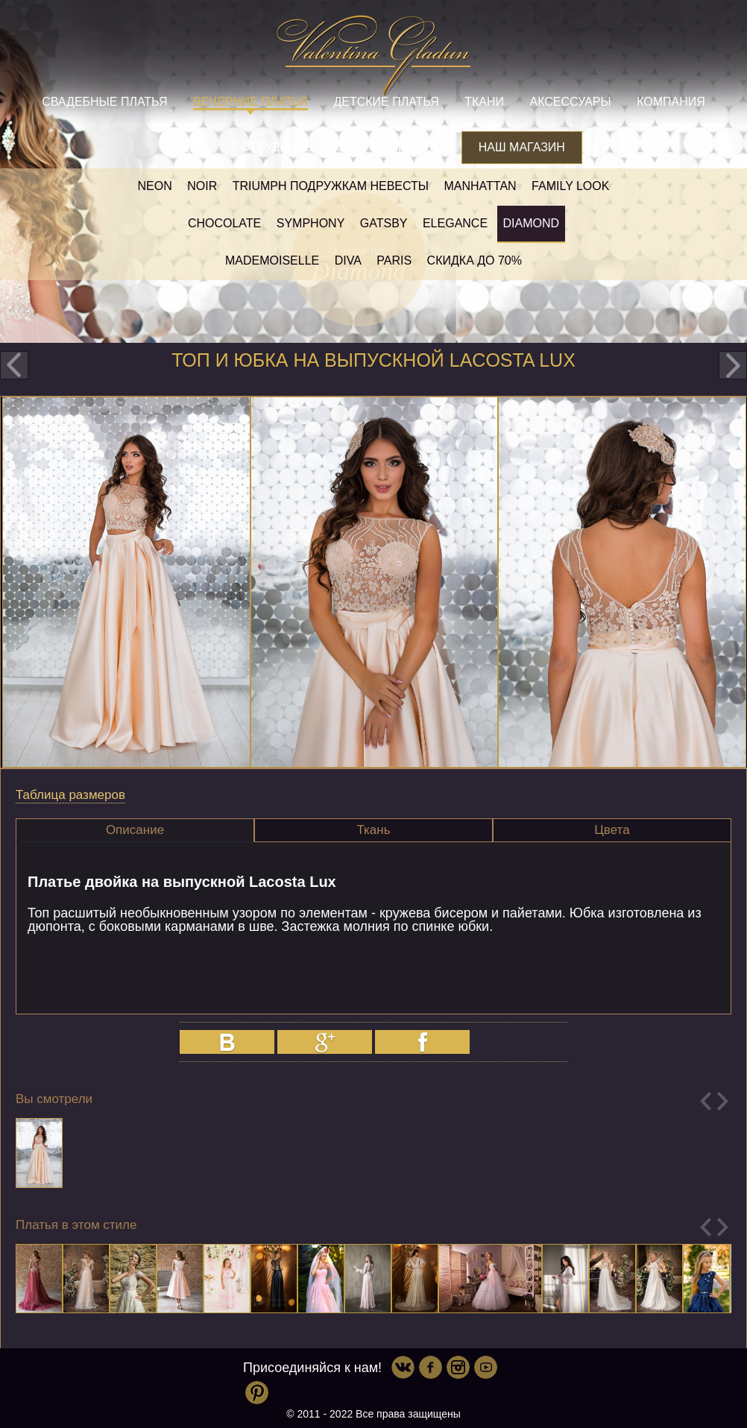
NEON (155, 186)
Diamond (531, 223)
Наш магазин (522, 147)
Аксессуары (570, 101)
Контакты (403, 147)
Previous (705, 1101)
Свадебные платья (104, 101)
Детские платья (385, 101)
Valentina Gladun (373, 55)
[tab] (135, 830)
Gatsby (384, 223)
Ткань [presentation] (373, 830)
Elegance (455, 223)
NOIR (202, 186)
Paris (394, 260)
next (733, 365)
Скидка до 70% (474, 260)
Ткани (484, 101)
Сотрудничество (289, 147)
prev (14, 365)
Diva (348, 260)
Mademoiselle (272, 260)
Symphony (311, 223)
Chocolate (224, 223)
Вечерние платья (250, 101)
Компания (671, 101)
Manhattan (480, 186)
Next (722, 1101)
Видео (186, 147)
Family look (570, 186)
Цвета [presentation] (611, 830)
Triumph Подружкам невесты (331, 186)
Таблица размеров (70, 795)
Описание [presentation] (135, 830)
